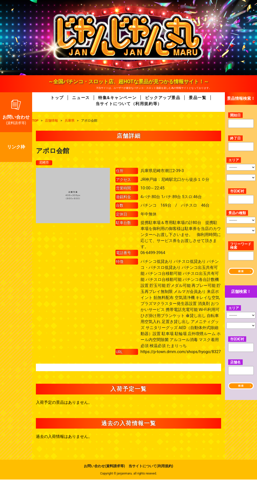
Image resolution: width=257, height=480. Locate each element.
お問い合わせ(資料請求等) (104, 466)
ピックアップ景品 (162, 97)
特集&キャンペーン (117, 97)
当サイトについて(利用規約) (150, 466)
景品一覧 (197, 97)
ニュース (81, 97)
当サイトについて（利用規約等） (129, 103)
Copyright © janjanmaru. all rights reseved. (128, 474)
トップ (57, 97)
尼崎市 (44, 163)
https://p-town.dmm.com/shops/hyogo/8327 (181, 352)
